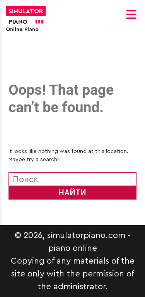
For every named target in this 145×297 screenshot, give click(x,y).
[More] (12, 46)
